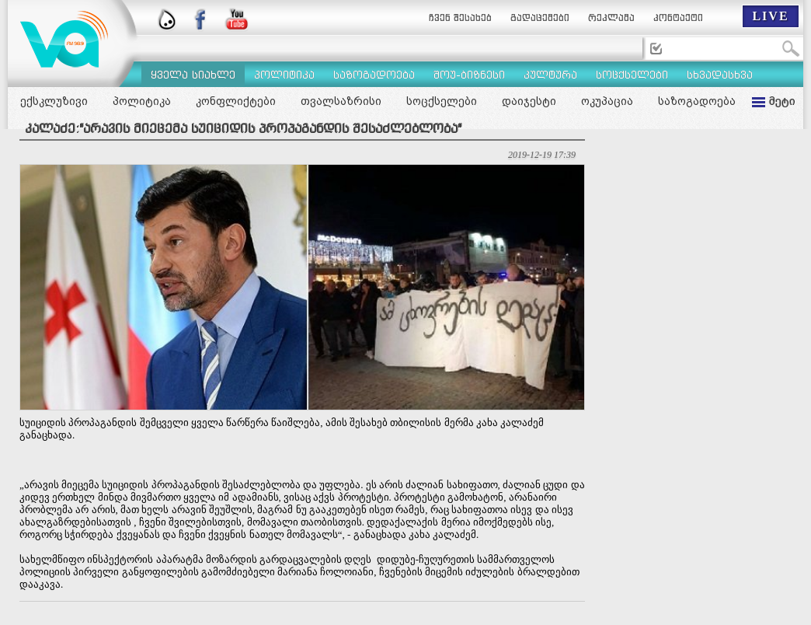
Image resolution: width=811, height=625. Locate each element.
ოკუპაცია (607, 101)
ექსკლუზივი (54, 101)
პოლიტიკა (142, 101)
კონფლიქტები (236, 101)
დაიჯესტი (529, 101)
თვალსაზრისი (341, 101)
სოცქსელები (441, 101)
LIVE (770, 16)
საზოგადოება (697, 101)
